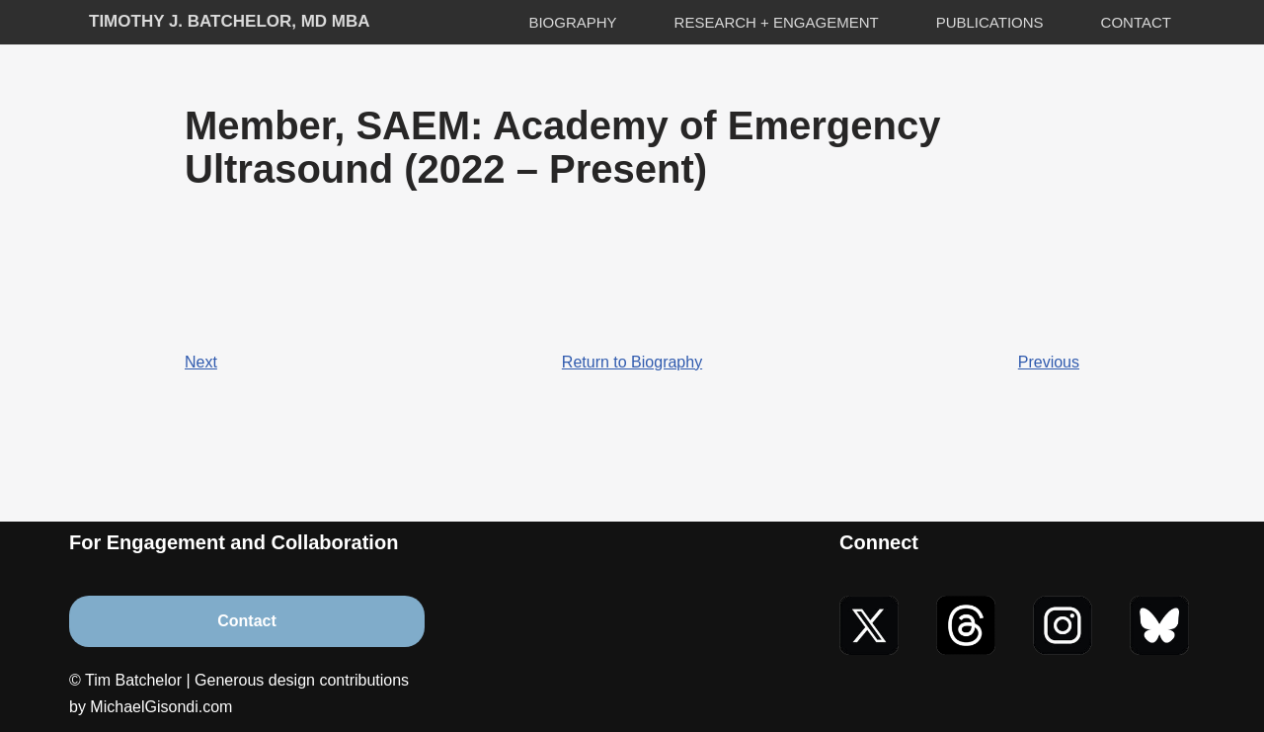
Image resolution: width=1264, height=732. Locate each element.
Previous (1048, 362)
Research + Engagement (776, 22)
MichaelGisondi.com (161, 706)
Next (201, 362)
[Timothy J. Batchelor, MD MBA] (229, 22)
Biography (572, 22)
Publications (990, 22)
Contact (1136, 22)
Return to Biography (632, 362)
